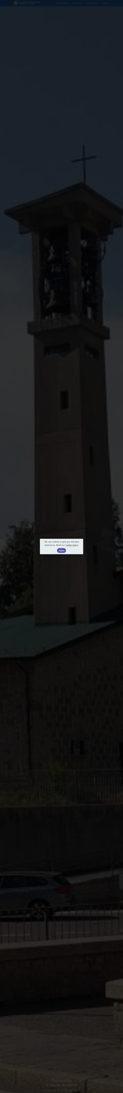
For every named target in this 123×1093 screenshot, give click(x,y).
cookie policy (72, 544)
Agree (61, 550)
